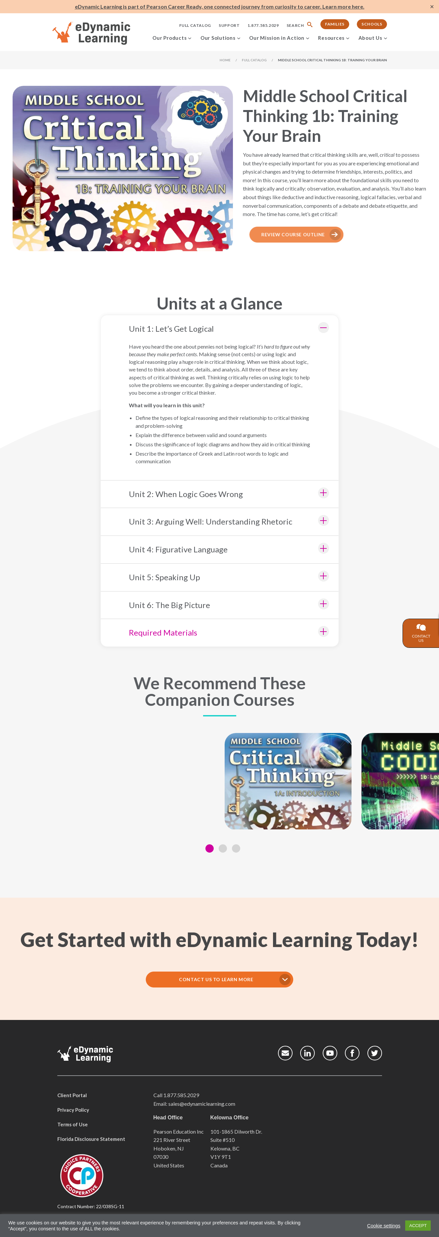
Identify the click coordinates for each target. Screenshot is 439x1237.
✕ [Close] (432, 7)
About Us (370, 38)
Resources (331, 38)
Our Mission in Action (276, 38)
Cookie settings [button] (383, 1225)
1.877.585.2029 (263, 25)
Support (229, 25)
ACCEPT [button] (418, 1225)
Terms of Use (72, 1124)
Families (335, 24)
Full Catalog (195, 25)
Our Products (169, 38)
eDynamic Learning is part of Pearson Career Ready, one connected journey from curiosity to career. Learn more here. (219, 6)
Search (295, 25)
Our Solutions (218, 38)
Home (225, 60)
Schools (371, 24)
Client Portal (72, 1095)
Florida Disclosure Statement (91, 1139)
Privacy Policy (73, 1110)
